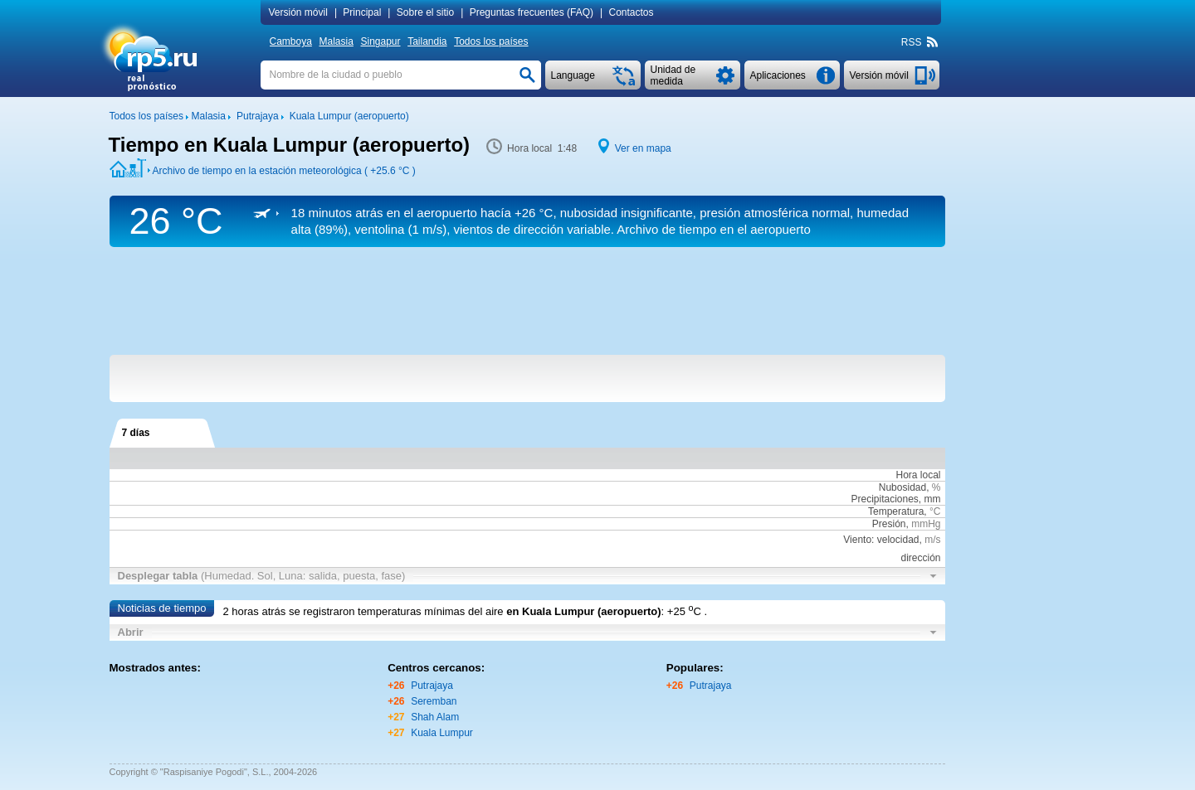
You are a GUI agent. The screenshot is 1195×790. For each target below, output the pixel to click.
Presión (889, 524)
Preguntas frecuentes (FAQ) (531, 12)
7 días (136, 433)
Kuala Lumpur (442, 733)
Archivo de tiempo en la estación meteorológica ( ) (284, 171)
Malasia (336, 41)
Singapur (380, 41)
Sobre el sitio (425, 12)
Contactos (631, 12)
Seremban (433, 701)
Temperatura (896, 511)
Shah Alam (435, 717)
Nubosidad (902, 487)
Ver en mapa (643, 148)
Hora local (917, 475)
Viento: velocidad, (891, 539)
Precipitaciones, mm (895, 499)
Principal (362, 12)
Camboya (291, 41)
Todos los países (491, 41)
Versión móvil (298, 12)
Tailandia (426, 41)
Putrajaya (432, 685)
